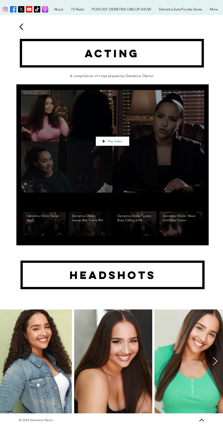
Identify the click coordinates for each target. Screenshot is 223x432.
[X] (21, 9)
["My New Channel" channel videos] (112, 225)
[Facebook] (13, 9)
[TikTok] (37, 9)
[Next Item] (215, 361)
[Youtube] (29, 9)
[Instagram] (5, 9)
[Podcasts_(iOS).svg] (45, 9)
